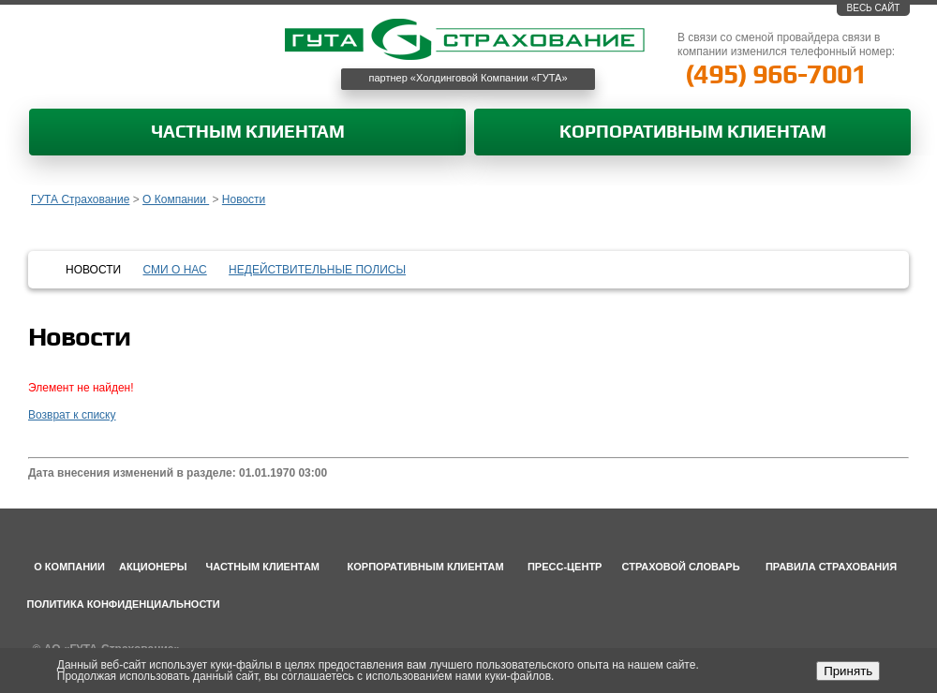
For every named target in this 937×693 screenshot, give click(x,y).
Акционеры (153, 566)
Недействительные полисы (317, 269)
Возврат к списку (72, 414)
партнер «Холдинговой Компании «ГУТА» (468, 77)
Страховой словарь (681, 566)
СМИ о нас (175, 269)
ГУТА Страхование (80, 199)
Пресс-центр (565, 566)
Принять (848, 671)
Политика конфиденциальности (123, 604)
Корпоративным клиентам (692, 132)
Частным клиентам (248, 132)
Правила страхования (831, 566)
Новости (243, 199)
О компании (69, 566)
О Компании (175, 199)
